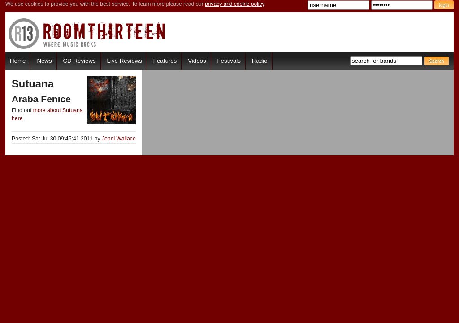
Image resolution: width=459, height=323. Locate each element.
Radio (260, 60)
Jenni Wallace (119, 138)
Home (18, 60)
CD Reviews (79, 60)
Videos (197, 60)
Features (165, 60)
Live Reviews (124, 60)
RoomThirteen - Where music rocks (87, 33)
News (44, 60)
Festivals (228, 60)
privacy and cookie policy (234, 4)
